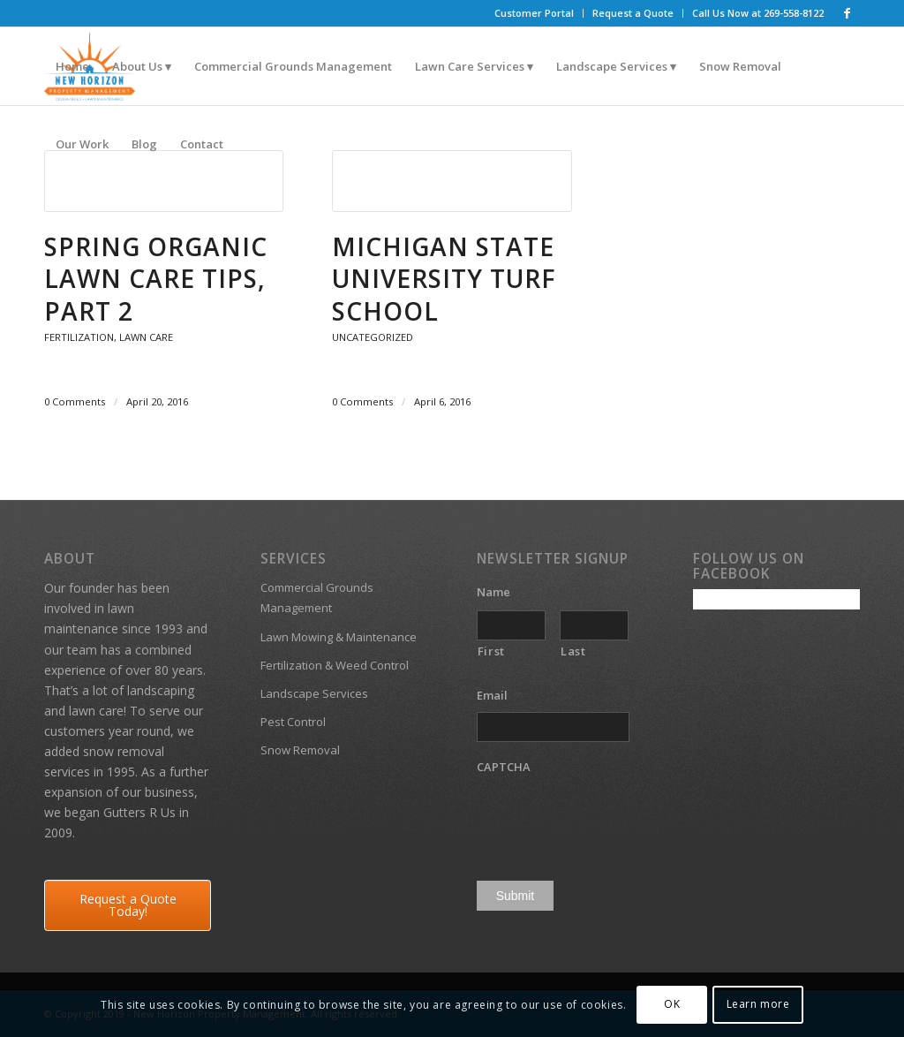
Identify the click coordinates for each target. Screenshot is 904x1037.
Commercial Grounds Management (316, 597)
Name (500, 592)
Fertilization (79, 337)
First (491, 651)
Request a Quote (633, 12)
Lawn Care (146, 337)
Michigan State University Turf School (444, 279)
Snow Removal (300, 750)
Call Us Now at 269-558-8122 (758, 12)
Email (499, 695)
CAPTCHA (504, 767)
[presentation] (611, 817)
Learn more (758, 1003)
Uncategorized (372, 337)
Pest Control (293, 722)
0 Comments (74, 401)
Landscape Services (314, 693)
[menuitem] (535, 13)
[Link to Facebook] (846, 13)
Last (573, 651)
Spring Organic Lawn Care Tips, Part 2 (155, 279)
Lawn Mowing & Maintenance (338, 637)
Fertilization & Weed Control (334, 665)
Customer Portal (534, 12)
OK (672, 1003)
